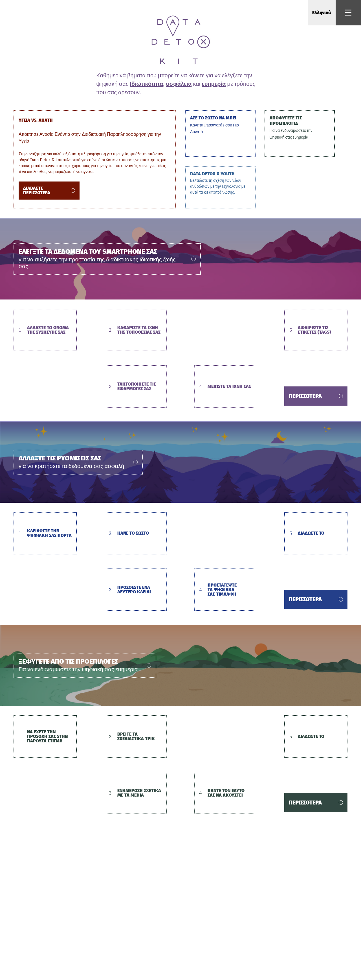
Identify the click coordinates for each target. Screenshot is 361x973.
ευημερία (214, 84)
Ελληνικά (321, 12)
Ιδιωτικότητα (146, 84)
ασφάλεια (178, 84)
